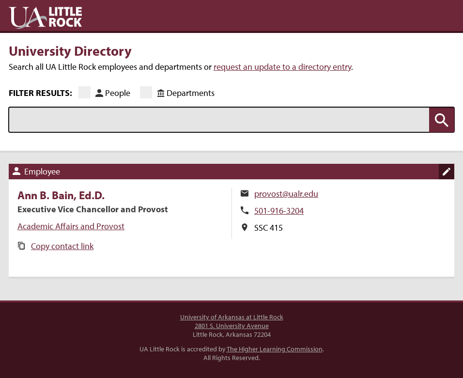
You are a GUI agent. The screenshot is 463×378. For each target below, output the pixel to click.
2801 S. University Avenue (232, 325)
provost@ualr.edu (286, 193)
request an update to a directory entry (282, 66)
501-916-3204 (279, 210)
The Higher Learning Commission (275, 349)
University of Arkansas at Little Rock (231, 317)
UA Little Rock (45, 18)
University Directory (70, 50)
